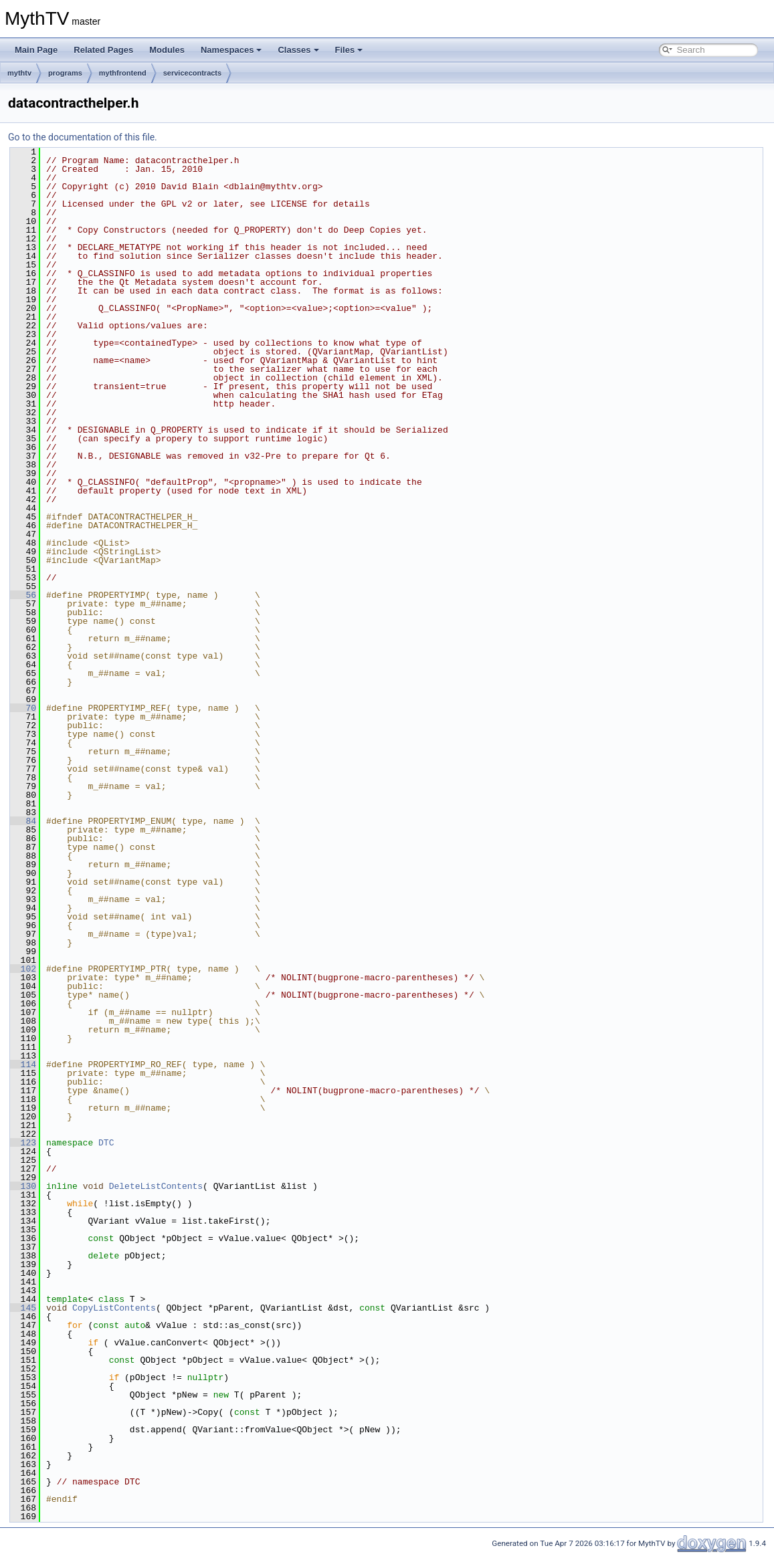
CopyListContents (114, 1308)
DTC (106, 1143)
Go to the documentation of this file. (82, 137)
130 (23, 1186)
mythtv (19, 73)
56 (23, 595)
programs (65, 73)
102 (23, 969)
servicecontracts (192, 73)
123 (23, 1143)
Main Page (36, 50)
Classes (298, 50)
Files (349, 50)
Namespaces (231, 50)
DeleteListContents (156, 1186)
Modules (167, 50)
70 (23, 708)
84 (23, 821)
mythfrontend (123, 73)
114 (23, 1065)
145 (23, 1308)
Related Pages (103, 50)
